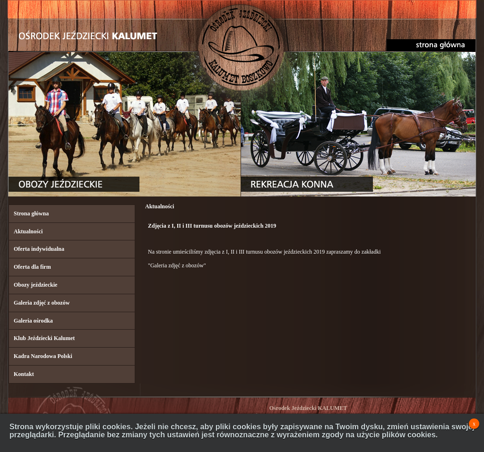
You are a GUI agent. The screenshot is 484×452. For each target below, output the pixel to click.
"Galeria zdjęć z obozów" (177, 265)
